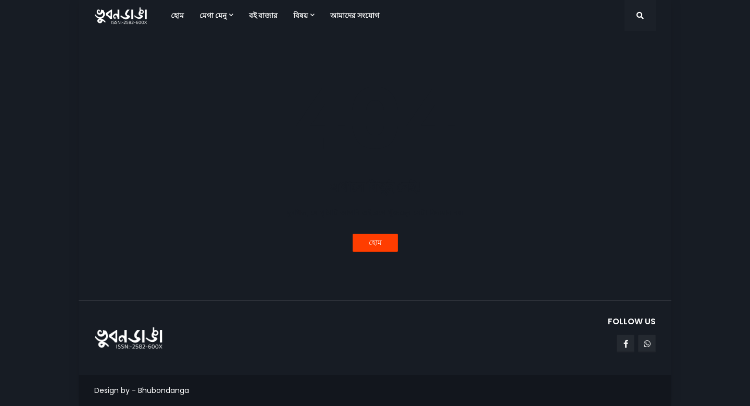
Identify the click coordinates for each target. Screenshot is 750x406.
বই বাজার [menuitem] (263, 15)
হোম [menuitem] (177, 15)
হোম (375, 242)
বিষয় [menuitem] (300, 15)
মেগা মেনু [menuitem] (213, 15)
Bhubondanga (163, 390)
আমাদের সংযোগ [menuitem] (354, 15)
